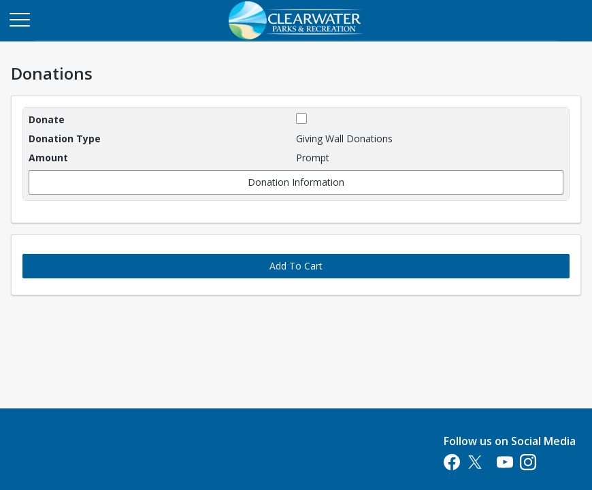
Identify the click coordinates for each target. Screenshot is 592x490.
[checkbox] (301, 118)
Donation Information (296, 182)
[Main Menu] (19, 19)
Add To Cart (296, 265)
